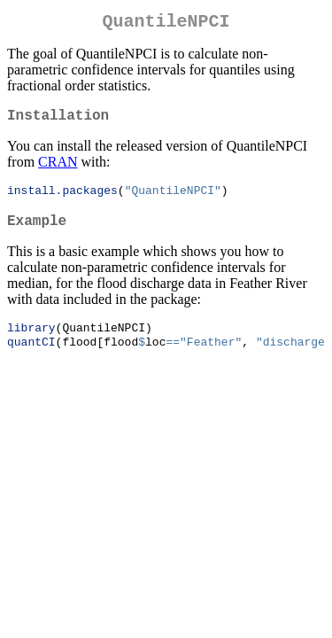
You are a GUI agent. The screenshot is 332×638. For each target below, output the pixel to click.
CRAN (57, 168)
